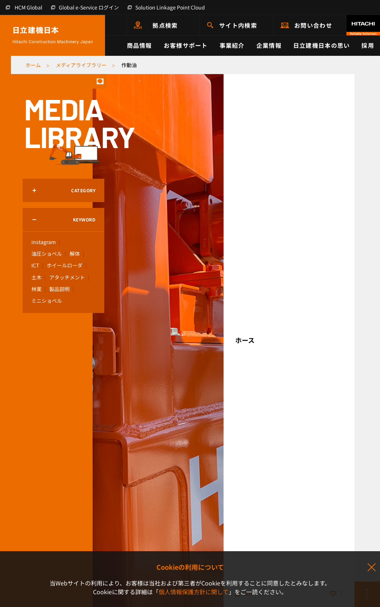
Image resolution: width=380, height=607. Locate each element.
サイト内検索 (238, 25)
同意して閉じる (371, 567)
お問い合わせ (313, 25)
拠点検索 (165, 25)
